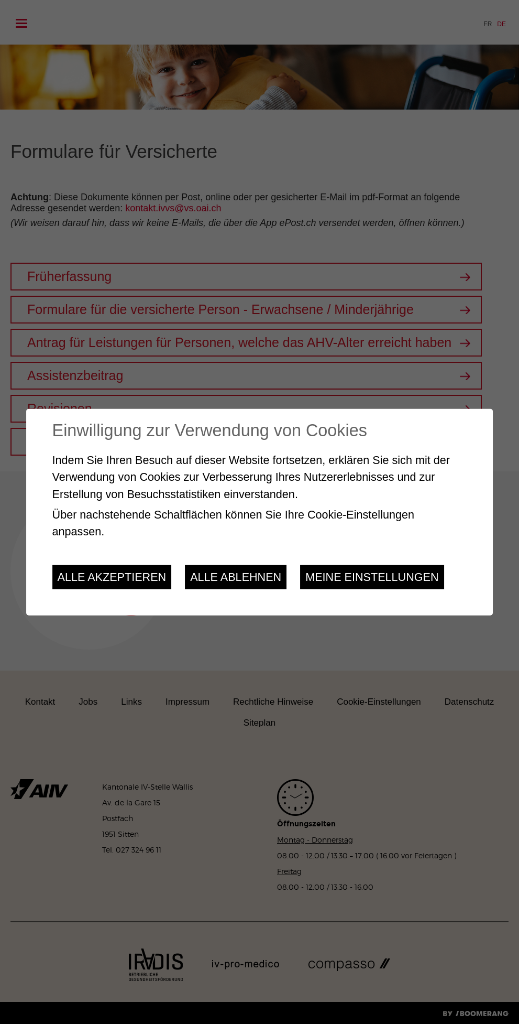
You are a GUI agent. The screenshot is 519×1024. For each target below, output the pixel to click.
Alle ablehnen (235, 576)
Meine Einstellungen (371, 576)
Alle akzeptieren (112, 576)
